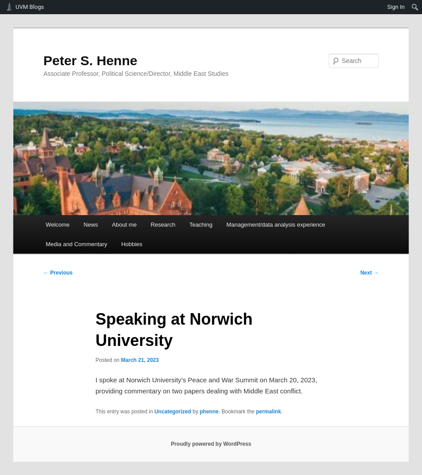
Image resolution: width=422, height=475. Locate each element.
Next (369, 273)
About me (124, 224)
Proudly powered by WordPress (211, 444)
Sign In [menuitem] (396, 7)
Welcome (58, 224)
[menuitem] (415, 7)
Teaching (201, 224)
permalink (268, 411)
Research (163, 224)
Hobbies (131, 244)
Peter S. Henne (90, 60)
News (90, 224)
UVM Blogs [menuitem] (30, 7)
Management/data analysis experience (275, 224)
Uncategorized (172, 411)
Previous (58, 273)
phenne (209, 411)
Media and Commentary (76, 244)
